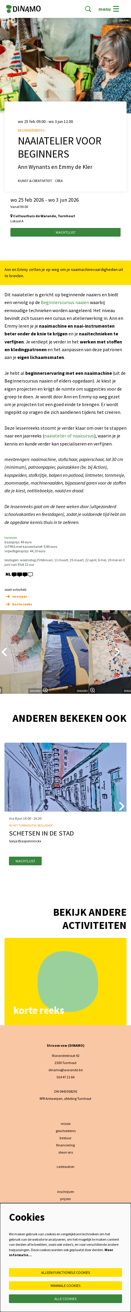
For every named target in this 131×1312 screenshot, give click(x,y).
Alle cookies (65, 1298)
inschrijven (65, 1191)
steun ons (65, 1152)
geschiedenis (66, 1130)
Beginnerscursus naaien (65, 302)
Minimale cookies (65, 1285)
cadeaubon (65, 1166)
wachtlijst (25, 861)
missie (66, 1123)
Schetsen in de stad (41, 833)
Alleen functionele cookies (65, 1272)
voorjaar (15, 596)
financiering (65, 1145)
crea (59, 181)
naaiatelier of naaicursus (69, 436)
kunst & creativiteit (35, 181)
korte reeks (18, 604)
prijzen (65, 1199)
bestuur (65, 1138)
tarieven (10, 537)
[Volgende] (118, 652)
